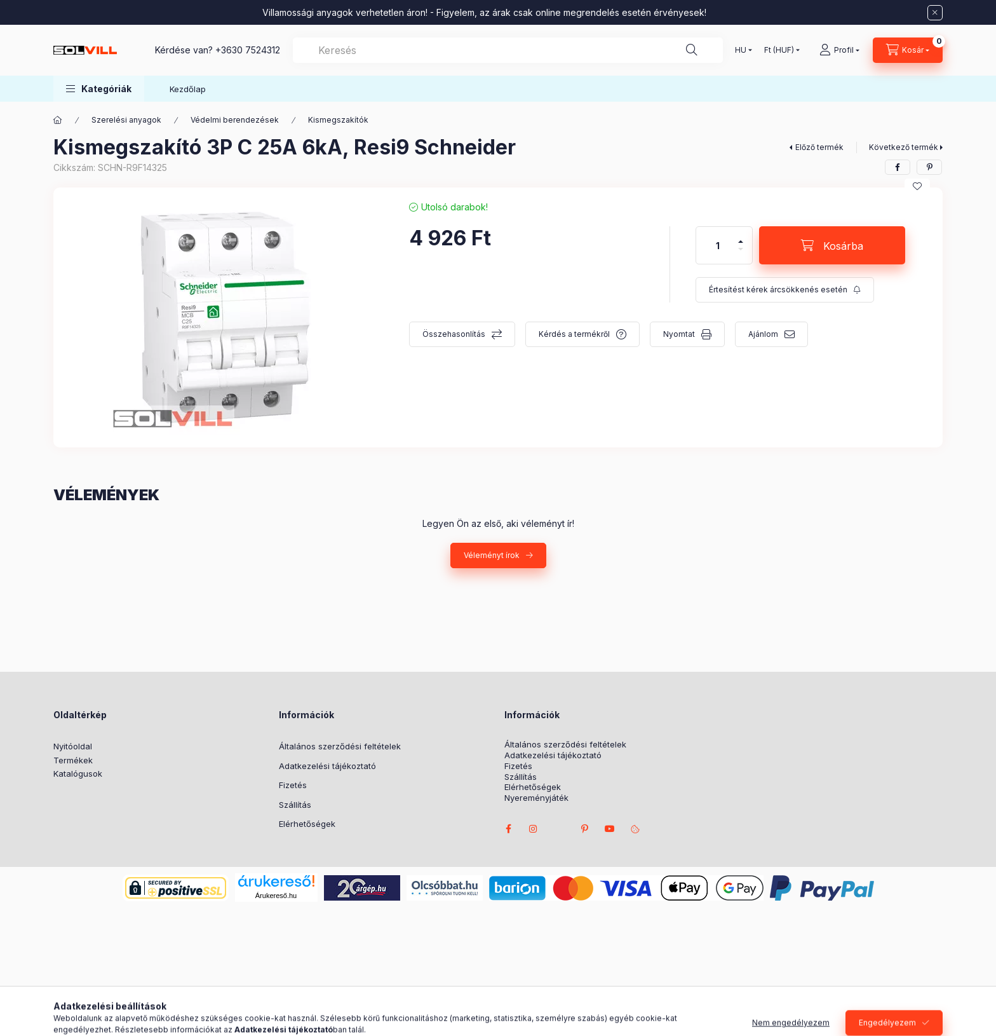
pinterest (584, 829)
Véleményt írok (492, 555)
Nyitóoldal (72, 746)
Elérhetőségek (307, 824)
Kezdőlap (188, 89)
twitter (559, 829)
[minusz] (741, 254)
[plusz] (741, 236)
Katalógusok (77, 773)
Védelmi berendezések (235, 120)
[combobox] (508, 50)
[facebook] (897, 167)
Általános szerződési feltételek (340, 746)
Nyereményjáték (536, 798)
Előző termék (819, 147)
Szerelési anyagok (126, 120)
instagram (533, 829)
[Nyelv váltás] (740, 50)
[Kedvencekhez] (917, 186)
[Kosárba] (832, 245)
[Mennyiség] (717, 245)
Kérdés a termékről (574, 334)
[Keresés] (691, 50)
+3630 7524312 (247, 49)
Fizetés (293, 785)
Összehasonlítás (453, 334)
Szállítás (295, 805)
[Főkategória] (57, 120)
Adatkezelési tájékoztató (327, 766)
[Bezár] (935, 12)
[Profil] (839, 50)
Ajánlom (763, 334)
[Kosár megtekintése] (908, 50)
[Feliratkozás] (785, 290)
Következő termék (903, 147)
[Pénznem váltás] (779, 50)
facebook (508, 829)
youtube (609, 829)
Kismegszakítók (338, 120)
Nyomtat (679, 334)
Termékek (73, 760)
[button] (98, 89)
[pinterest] (929, 167)
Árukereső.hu (276, 895)
